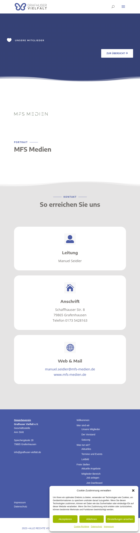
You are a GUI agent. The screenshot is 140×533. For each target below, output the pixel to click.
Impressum (109, 526)
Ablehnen (91, 519)
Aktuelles (86, 449)
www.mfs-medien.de (70, 374)
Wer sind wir (83, 425)
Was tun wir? (83, 445)
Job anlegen (92, 477)
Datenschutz (96, 526)
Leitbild (85, 459)
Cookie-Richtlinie (81, 526)
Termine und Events (91, 454)
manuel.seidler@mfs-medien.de (70, 369)
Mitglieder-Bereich (90, 473)
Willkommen (83, 420)
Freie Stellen (83, 464)
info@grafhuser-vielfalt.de (27, 452)
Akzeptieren (65, 519)
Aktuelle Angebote (90, 468)
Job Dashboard (94, 483)
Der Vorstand (88, 434)
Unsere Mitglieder (90, 429)
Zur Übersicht (116, 53)
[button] (133, 490)
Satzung (85, 439)
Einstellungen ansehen (120, 519)
